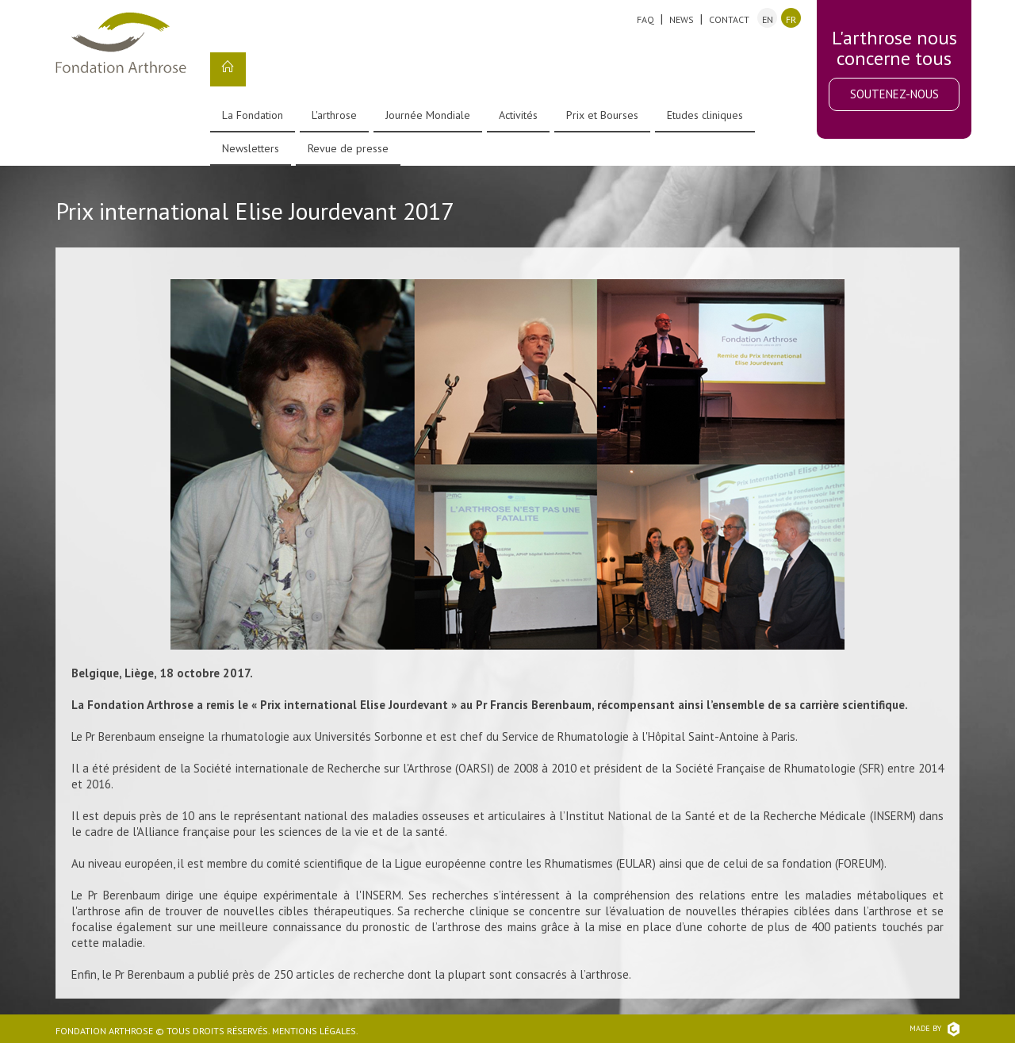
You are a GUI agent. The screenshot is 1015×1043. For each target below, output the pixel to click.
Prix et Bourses (602, 115)
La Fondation (252, 115)
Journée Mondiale (427, 115)
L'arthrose (334, 115)
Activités (518, 115)
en (767, 19)
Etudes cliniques (705, 115)
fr (791, 19)
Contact (729, 19)
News (681, 19)
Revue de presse (348, 148)
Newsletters (250, 148)
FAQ (645, 19)
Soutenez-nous (894, 94)
